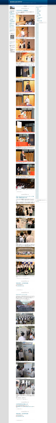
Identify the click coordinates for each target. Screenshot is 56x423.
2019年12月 (37, 104)
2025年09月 (37, 32)
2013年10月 (37, 181)
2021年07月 (37, 84)
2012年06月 (37, 198)
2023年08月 (37, 58)
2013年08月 (37, 183)
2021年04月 (37, 87)
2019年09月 (37, 107)
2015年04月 (37, 162)
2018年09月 (37, 119)
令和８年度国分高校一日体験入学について (12, 14)
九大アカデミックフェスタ (21, 294)
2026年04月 (37, 24)
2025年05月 (37, 36)
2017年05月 (37, 136)
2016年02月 (37, 152)
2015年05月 (37, 161)
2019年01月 (37, 115)
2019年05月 (37, 111)
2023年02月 (37, 64)
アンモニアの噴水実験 (12, 17)
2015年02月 (37, 164)
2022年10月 (37, 68)
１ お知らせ (37, 8)
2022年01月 (37, 78)
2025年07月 (37, 34)
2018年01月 (37, 128)
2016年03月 (37, 151)
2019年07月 (37, 109)
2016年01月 (37, 153)
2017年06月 (37, 135)
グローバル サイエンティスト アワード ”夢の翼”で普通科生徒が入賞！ (25, 197)
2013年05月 (37, 186)
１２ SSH (37, 19)
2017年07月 (37, 134)
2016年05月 (37, 149)
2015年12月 (37, 154)
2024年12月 (37, 41)
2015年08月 (37, 158)
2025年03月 (37, 38)
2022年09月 (37, 69)
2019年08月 (37, 108)
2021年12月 (37, 79)
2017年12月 (37, 129)
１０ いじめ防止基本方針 (39, 17)
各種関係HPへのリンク (12, 31)
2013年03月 (37, 188)
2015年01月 (37, 165)
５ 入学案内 (17, 408)
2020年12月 (37, 91)
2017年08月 (37, 133)
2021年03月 (37, 88)
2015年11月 (37, 155)
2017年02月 (37, 139)
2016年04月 (37, 150)
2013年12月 (37, 179)
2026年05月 (37, 23)
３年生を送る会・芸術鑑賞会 (22, 10)
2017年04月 (37, 137)
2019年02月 (37, 114)
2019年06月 (37, 110)
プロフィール (12, 41)
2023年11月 (37, 55)
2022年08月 (37, 70)
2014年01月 (37, 178)
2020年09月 (37, 94)
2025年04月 (37, 37)
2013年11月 (37, 180)
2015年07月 (37, 159)
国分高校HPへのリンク (12, 43)
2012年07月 (37, 197)
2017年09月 (37, 132)
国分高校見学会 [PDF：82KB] (20, 406)
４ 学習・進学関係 (24, 278)
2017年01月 (37, 140)
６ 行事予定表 (18, 289)
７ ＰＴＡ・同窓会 (38, 14)
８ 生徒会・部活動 (38, 15)
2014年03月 (37, 176)
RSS (36, 201)
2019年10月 (37, 106)
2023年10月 (37, 56)
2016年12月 (37, 141)
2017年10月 (37, 131)
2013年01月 (37, 190)
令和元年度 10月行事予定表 (22, 413)
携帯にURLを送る (12, 39)
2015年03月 (37, 163)
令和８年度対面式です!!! (12, 26)
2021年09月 (37, 82)
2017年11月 (37, 130)
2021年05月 (37, 86)
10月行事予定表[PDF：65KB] (20, 416)
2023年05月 (37, 61)
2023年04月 (37, 62)
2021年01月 (37, 90)
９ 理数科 (23, 399)
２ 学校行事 (17, 191)
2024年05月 (37, 48)
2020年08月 (37, 95)
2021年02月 (37, 89)
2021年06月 (37, 85)
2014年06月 (37, 173)
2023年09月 (37, 57)
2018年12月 (37, 116)
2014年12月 (37, 166)
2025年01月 (37, 40)
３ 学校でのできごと (18, 278)
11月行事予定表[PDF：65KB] (20, 285)
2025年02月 (37, 39)
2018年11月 (37, 117)
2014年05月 (37, 174)
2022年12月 (37, 66)
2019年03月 (37, 113)
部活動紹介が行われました (12, 24)
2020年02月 (37, 102)
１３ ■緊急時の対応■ (39, 20)
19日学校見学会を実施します (22, 404)
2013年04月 (37, 187)
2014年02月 (37, 177)
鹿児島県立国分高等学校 (16, 1)
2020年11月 (37, 92)
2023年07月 (37, 59)
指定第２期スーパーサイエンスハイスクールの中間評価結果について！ (12, 21)
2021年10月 (37, 81)
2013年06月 (37, 185)
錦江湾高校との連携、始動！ (12, 12)
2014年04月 (37, 175)
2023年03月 (37, 63)
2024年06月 (37, 47)
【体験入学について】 (38, 7)
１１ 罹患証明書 (38, 18)
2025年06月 (37, 35)
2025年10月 (37, 31)
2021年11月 (37, 80)
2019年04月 (37, 112)
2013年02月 (37, 189)
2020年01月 (37, 103)
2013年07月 (37, 184)
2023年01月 (37, 65)
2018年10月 (37, 118)
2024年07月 (37, 46)
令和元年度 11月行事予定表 (22, 283)
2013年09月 (37, 182)
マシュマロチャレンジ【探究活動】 (12, 19)
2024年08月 (37, 45)
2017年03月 (37, 138)
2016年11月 (37, 142)
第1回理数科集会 (12, 25)
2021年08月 (37, 83)
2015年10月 (37, 156)
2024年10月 (37, 43)
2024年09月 (37, 44)
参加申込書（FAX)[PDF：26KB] (29, 406)
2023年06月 (37, 60)
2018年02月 (37, 127)
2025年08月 (37, 33)
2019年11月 (37, 105)
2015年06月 (37, 160)
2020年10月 (37, 93)
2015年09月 (37, 157)
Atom (38, 201)
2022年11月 (37, 67)
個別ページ (21, 191)
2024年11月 (37, 42)
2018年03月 (37, 126)
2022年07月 (37, 71)
